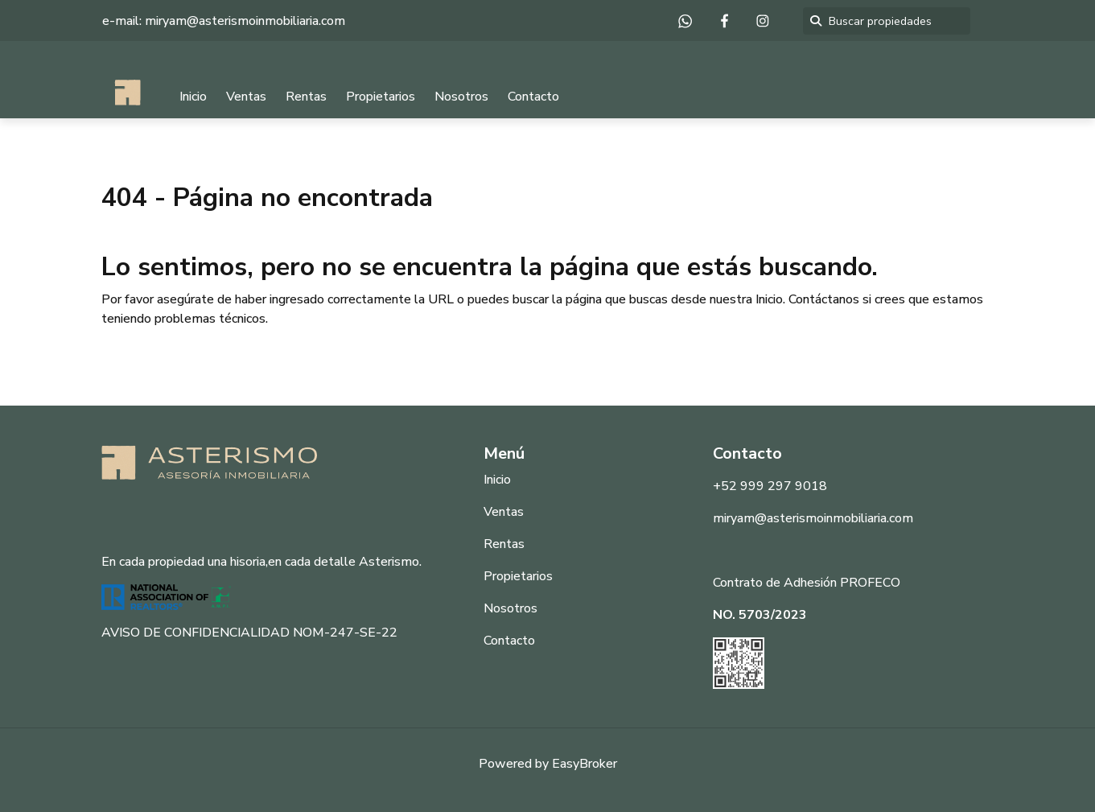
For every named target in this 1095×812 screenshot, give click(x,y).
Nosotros (461, 96)
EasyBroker (584, 764)
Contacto (533, 96)
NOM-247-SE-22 (345, 632)
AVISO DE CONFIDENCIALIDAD (195, 632)
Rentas (306, 96)
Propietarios (380, 96)
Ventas (246, 96)
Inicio (193, 96)
